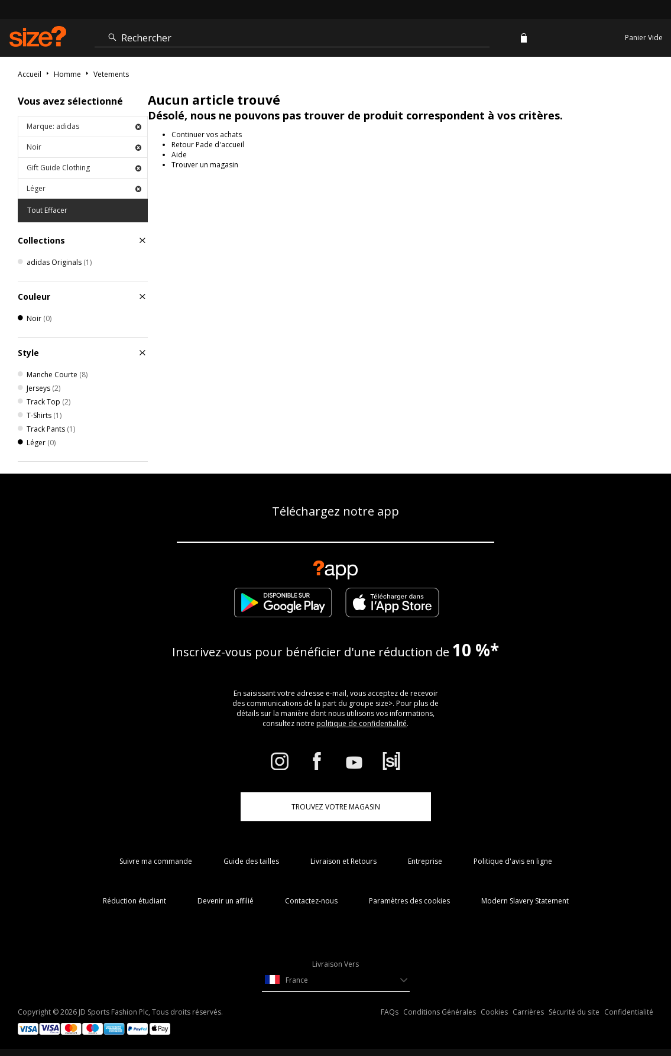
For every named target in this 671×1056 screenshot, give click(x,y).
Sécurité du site (574, 1012)
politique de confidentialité (361, 723)
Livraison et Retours (343, 861)
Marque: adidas (84, 126)
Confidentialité (628, 1012)
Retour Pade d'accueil (207, 145)
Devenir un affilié (225, 901)
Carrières (528, 1012)
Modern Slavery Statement (525, 901)
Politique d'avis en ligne (513, 861)
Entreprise (425, 861)
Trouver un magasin (204, 165)
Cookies (494, 1012)
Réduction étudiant (134, 901)
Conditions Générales (439, 1012)
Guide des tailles (251, 861)
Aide (179, 155)
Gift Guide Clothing (84, 168)
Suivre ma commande (155, 861)
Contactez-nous (311, 901)
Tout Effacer (47, 210)
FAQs (389, 1012)
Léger (84, 188)
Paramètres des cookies (409, 901)
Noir (84, 147)
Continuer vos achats (206, 134)
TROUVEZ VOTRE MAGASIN (335, 807)
